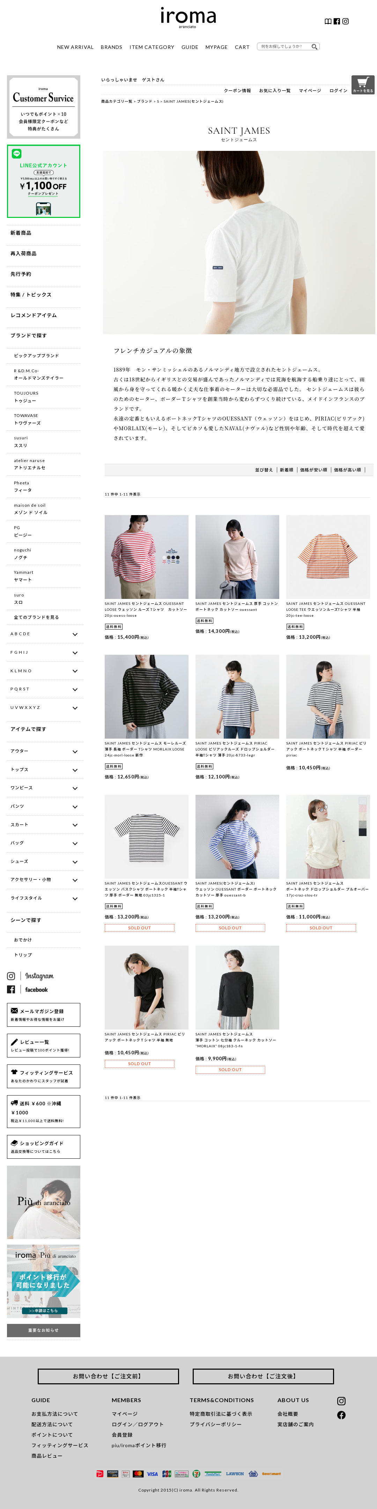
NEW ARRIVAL (75, 47)
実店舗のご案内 (296, 1424)
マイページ (310, 90)
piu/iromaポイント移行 (139, 1445)
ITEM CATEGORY (152, 47)
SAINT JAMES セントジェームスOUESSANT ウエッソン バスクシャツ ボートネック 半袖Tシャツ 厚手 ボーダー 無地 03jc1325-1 (146, 889)
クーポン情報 (237, 90)
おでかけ (23, 940)
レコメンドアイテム (33, 315)
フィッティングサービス (60, 1445)
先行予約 (20, 274)
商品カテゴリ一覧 (117, 101)
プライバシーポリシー (216, 1424)
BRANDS (112, 47)
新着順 (287, 470)
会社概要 (288, 1414)
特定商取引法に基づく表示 (221, 1414)
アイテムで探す (28, 729)
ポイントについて (52, 1435)
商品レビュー (47, 1456)
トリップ (23, 955)
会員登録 (122, 1435)
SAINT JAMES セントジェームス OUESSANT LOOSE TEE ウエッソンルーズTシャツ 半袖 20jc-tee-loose (325, 609)
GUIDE (190, 47)
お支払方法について (55, 1414)
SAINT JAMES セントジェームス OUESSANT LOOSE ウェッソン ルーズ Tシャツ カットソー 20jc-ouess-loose (146, 609)
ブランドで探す (28, 335)
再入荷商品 (23, 253)
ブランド (145, 101)
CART (242, 47)
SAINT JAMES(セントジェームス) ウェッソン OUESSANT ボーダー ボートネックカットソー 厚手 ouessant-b (236, 889)
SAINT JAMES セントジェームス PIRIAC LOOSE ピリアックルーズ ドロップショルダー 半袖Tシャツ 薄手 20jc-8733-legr (235, 749)
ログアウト (151, 1424)
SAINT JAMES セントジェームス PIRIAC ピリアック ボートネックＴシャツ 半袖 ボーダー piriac (326, 749)
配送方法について (52, 1424)
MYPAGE (217, 47)
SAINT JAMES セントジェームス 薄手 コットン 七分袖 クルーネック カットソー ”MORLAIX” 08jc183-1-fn (235, 1040)
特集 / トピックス (31, 295)
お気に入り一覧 (275, 90)
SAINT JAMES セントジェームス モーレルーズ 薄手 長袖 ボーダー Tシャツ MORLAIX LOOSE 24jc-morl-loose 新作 (145, 749)
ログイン (339, 90)
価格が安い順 (313, 470)
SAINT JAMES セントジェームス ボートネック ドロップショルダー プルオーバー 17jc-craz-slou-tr (327, 889)
